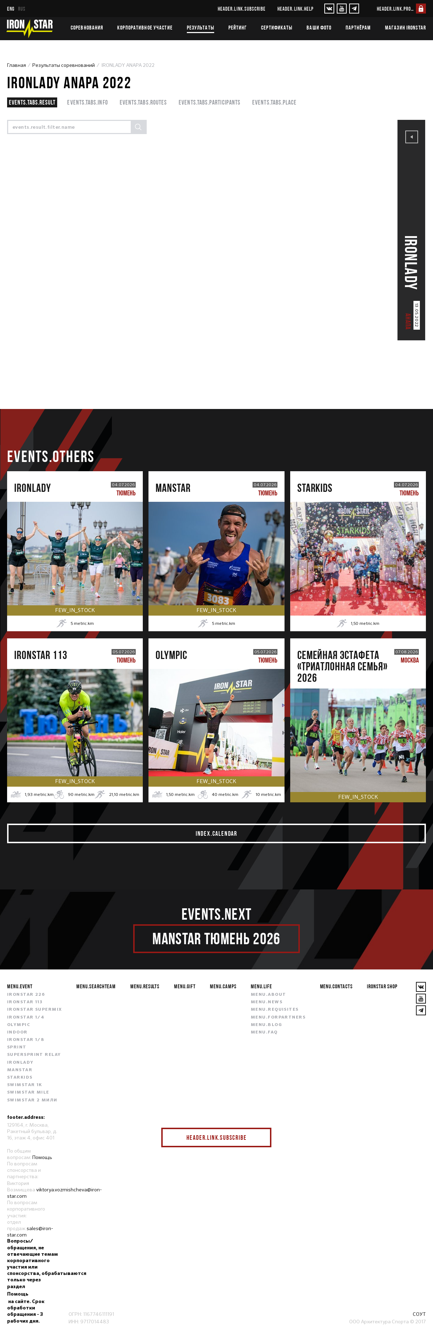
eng (11, 8)
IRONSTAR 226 (26, 995)
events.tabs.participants (209, 102)
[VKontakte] (329, 9)
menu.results (145, 986)
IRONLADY (20, 1062)
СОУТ (419, 1314)
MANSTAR (19, 1070)
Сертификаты (276, 27)
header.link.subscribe (242, 8)
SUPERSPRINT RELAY (34, 1055)
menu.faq (264, 1032)
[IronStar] (29, 28)
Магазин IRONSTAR (405, 27)
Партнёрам (358, 27)
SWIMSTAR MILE (28, 1092)
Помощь (42, 1157)
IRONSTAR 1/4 (25, 1017)
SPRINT (17, 1047)
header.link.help (295, 8)
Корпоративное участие (145, 27)
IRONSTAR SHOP (382, 986)
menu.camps (223, 986)
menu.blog (266, 1025)
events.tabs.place (274, 102)
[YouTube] (342, 9)
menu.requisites (275, 1010)
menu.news (266, 1002)
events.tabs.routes (143, 102)
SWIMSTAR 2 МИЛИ (32, 1100)
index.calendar (216, 833)
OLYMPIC (18, 1025)
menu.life (261, 986)
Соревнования (87, 27)
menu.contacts (336, 986)
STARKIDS (20, 1077)
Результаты (200, 27)
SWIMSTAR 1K (24, 1085)
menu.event (20, 986)
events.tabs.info (87, 102)
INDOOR (17, 1032)
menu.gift (185, 986)
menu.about (268, 995)
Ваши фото (319, 27)
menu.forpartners (278, 1017)
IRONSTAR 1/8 (25, 1040)
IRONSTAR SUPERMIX (34, 1010)
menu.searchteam (96, 986)
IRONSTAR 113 (25, 1002)
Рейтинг (237, 27)
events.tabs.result (32, 102)
